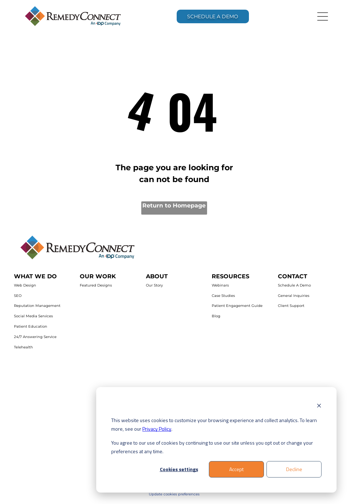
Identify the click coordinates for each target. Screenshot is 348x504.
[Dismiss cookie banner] (319, 406)
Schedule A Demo (294, 285)
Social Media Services (33, 316)
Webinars (220, 285)
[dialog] (216, 440)
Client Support (291, 305)
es (198, 494)
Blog (216, 316)
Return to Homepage (174, 205)
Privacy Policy (156, 428)
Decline (294, 469)
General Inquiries (293, 295)
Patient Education (30, 326)
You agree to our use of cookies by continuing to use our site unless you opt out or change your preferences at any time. (212, 447)
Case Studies (223, 295)
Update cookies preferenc (172, 494)
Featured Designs (96, 285)
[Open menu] (322, 16)
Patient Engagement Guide (237, 305)
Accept (236, 469)
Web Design (25, 285)
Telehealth (23, 347)
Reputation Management (37, 305)
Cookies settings (179, 469)
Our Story (154, 285)
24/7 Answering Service (35, 336)
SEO (17, 295)
